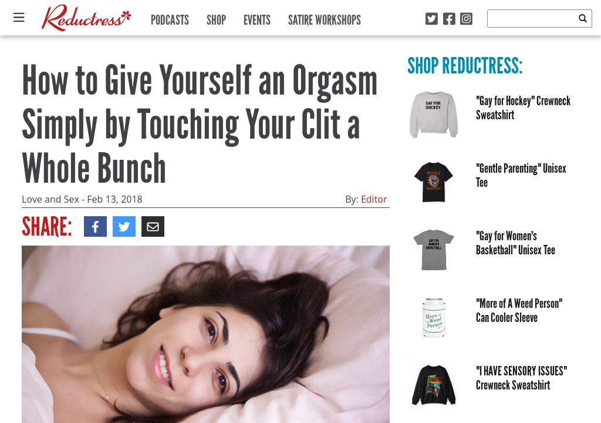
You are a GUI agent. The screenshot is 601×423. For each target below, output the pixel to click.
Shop (216, 17)
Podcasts (170, 17)
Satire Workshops (324, 17)
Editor (374, 199)
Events (257, 17)
